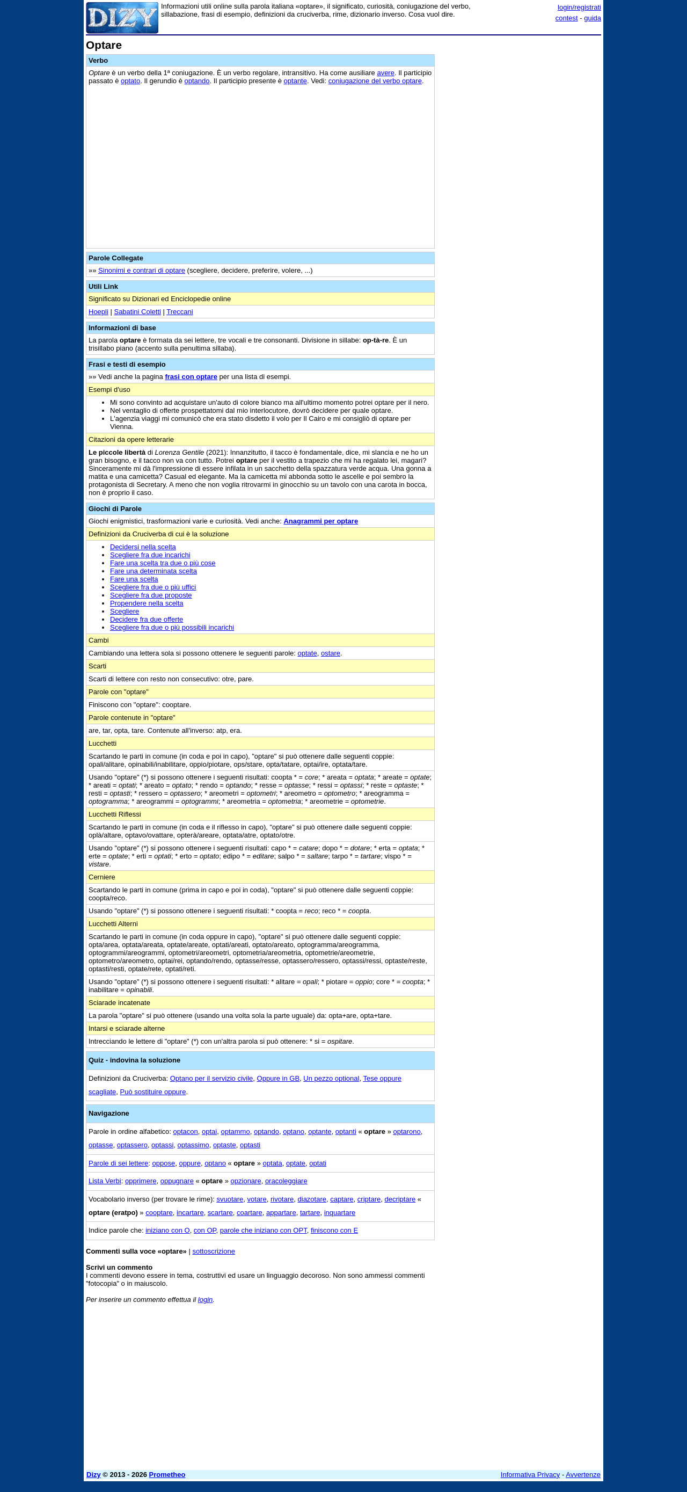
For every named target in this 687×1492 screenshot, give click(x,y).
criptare (369, 1199)
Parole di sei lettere (118, 1163)
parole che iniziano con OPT (263, 1230)
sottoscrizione (213, 1251)
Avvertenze (583, 1475)
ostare (330, 653)
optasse (101, 1145)
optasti (250, 1145)
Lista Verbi (105, 1181)
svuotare (229, 1199)
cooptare (159, 1213)
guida (592, 18)
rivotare (282, 1199)
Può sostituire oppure (153, 1092)
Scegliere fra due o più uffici (153, 587)
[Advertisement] (520, 200)
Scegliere (124, 611)
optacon (185, 1131)
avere (385, 73)
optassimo (193, 1145)
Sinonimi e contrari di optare (141, 270)
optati (317, 1163)
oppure (189, 1163)
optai (209, 1131)
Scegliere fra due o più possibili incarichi (172, 627)
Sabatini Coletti (137, 312)
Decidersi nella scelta (143, 547)
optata (272, 1163)
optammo (235, 1131)
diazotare (312, 1199)
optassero (132, 1145)
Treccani (179, 312)
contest (567, 18)
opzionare (246, 1181)
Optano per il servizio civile (211, 1078)
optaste (224, 1145)
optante (295, 81)
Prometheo (167, 1475)
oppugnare (177, 1181)
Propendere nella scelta (147, 603)
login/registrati (579, 7)
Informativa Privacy (530, 1475)
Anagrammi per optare (320, 521)
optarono (406, 1131)
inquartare (340, 1213)
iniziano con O (167, 1230)
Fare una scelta (134, 579)
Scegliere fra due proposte (151, 595)
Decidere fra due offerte (146, 619)
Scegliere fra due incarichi (150, 555)
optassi (162, 1145)
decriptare (399, 1199)
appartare (281, 1213)
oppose (164, 1163)
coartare (249, 1213)
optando (197, 81)
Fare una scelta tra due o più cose (163, 563)
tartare (310, 1213)
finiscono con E (334, 1230)
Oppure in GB (278, 1078)
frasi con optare (191, 377)
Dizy (93, 1475)
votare (257, 1199)
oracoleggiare (286, 1181)
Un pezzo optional (331, 1078)
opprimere (141, 1181)
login (205, 1300)
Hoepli (98, 312)
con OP (205, 1230)
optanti (345, 1131)
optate (307, 653)
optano (293, 1131)
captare (341, 1199)
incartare (190, 1213)
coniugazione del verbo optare (375, 81)
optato (130, 81)
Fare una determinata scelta (153, 571)
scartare (220, 1213)
